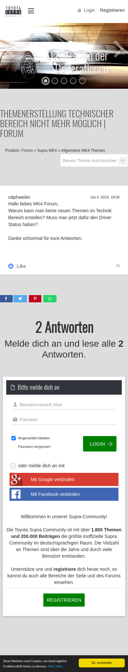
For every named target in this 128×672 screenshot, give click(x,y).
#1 (118, 265)
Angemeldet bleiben (34, 438)
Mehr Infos (55, 666)
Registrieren (112, 10)
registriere (64, 569)
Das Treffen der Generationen (77, 61)
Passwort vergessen (34, 447)
